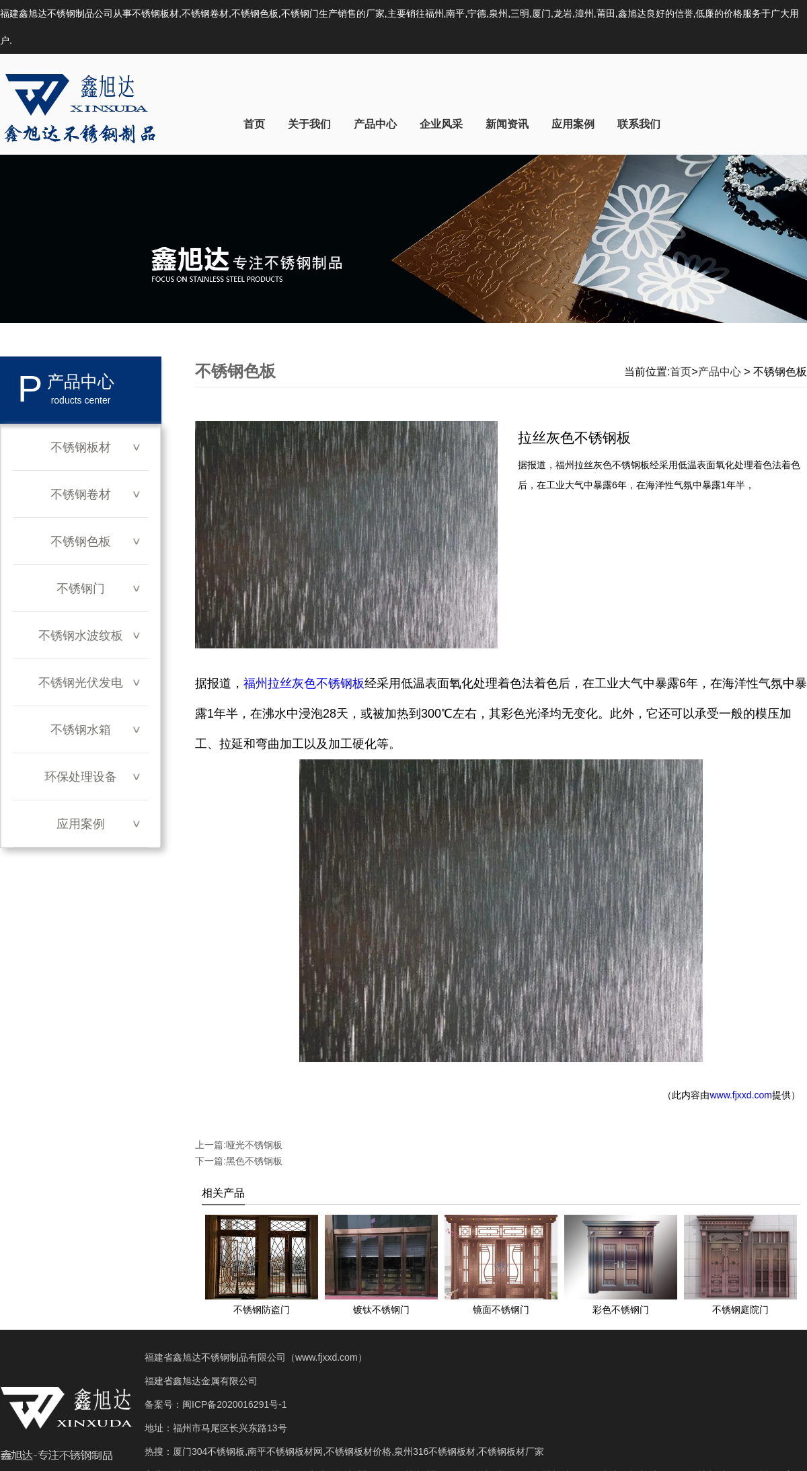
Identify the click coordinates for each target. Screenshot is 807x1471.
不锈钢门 (80, 588)
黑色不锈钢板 (254, 1161)
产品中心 (375, 124)
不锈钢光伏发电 (80, 682)
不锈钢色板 (80, 541)
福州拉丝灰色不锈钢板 (303, 683)
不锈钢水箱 (80, 730)
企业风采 (441, 124)
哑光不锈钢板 (254, 1144)
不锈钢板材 (80, 447)
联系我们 (638, 124)
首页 (254, 124)
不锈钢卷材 (80, 494)
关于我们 (309, 124)
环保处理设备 (80, 777)
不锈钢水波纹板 (80, 635)
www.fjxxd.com (740, 1095)
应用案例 (572, 124)
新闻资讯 (507, 124)
